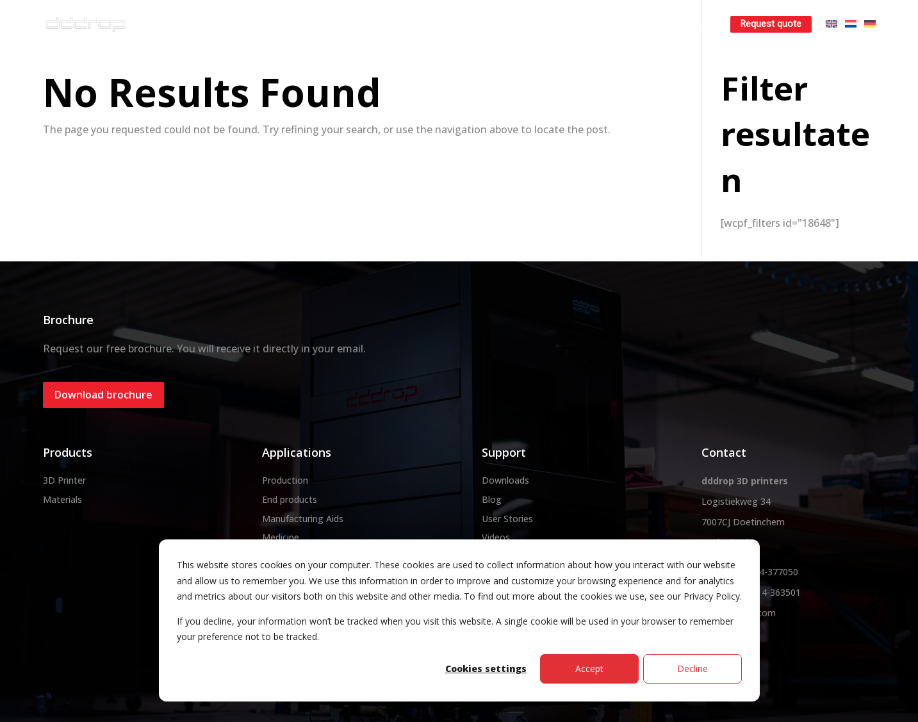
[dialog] (459, 620)
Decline (692, 668)
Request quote (771, 24)
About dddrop (289, 24)
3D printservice (514, 24)
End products (289, 499)
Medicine (280, 537)
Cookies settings (486, 668)
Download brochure (103, 395)
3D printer (366, 24)
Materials (435, 24)
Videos (496, 537)
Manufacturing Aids (302, 519)
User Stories (507, 519)
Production (285, 480)
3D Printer (64, 480)
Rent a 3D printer (608, 24)
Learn (682, 24)
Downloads (505, 480)
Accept (589, 668)
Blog (492, 499)
